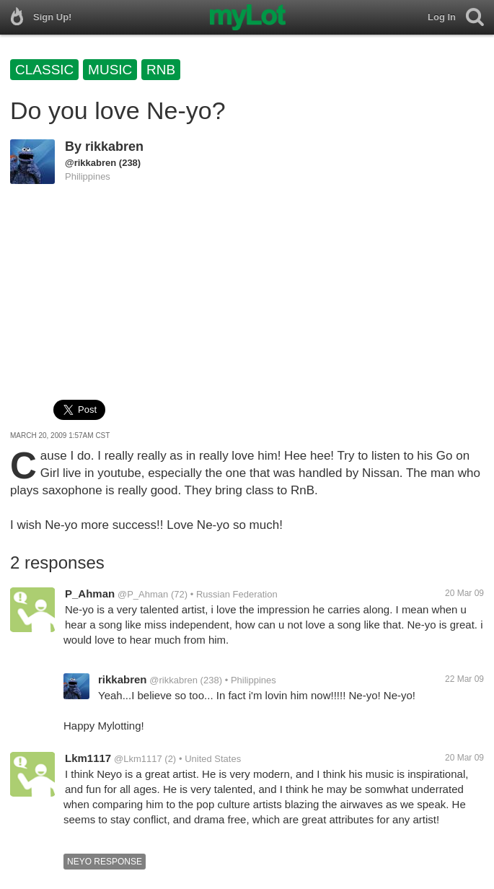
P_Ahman (90, 593)
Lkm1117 (88, 758)
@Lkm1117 (138, 758)
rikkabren (114, 146)
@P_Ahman (143, 594)
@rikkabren (90, 162)
